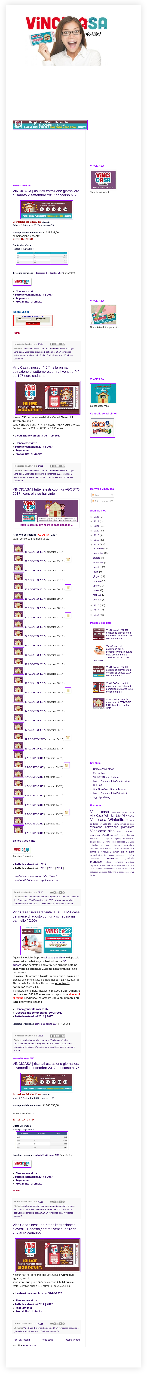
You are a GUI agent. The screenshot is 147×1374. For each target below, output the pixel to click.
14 (26, 711)
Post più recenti (21, 1339)
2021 (97, 525)
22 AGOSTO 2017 (35, 636)
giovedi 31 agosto (44, 1023)
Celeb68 (97, 785)
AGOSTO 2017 (36, 683)
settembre (98, 562)
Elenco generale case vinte (32, 1009)
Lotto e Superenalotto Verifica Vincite (112, 781)
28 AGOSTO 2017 (35, 580)
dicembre (98, 548)
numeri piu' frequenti (123, 852)
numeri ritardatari (98, 855)
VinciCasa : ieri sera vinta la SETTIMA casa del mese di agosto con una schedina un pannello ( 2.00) (46, 916)
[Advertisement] (73, 93)
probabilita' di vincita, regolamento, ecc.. (38, 880)
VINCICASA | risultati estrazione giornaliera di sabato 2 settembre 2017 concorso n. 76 (46, 193)
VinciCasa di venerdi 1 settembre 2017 (43, 474)
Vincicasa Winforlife (64, 903)
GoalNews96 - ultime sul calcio (109, 789)
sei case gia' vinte (54, 957)
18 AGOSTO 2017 (35, 673)
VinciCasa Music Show (123, 812)
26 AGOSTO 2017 (35, 598)
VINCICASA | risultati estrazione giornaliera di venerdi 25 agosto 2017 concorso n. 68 (118, 671)
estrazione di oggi (99, 845)
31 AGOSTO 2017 (35, 551)
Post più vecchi (72, 1339)
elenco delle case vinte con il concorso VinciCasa (112, 842)
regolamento (95, 865)
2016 (43, 868)
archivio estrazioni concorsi (36, 348)
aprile (96, 585)
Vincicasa (65, 1040)
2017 (60, 273)
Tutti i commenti (101, 501)
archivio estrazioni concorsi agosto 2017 (42, 896)
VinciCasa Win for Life (105, 815)
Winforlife (121, 831)
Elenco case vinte (26, 291)
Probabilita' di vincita (28, 301)
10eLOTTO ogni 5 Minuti (106, 777)
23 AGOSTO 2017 (35, 626)
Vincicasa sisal (56, 355)
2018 (97, 539)
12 (26, 729)
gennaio (97, 599)
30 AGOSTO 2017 (35, 561)
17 (26, 683)
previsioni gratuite (120, 858)
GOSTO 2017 (37, 664)
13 (26, 720)
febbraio (97, 594)
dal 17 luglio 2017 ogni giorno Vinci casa (116, 838)
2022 (97, 521)
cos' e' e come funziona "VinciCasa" (36, 876)
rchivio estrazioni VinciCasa (120, 862)
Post (95, 495)
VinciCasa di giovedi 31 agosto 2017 (40, 1328)
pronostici (96, 861)
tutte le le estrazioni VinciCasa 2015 (110, 869)
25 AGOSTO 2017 (35, 608)
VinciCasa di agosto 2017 (41, 900)
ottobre (97, 557)
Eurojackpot (99, 773)
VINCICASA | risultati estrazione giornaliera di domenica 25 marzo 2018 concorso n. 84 (119, 687)
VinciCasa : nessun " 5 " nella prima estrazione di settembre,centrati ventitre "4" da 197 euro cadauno (46, 371)
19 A (27, 664)
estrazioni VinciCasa (100, 852)
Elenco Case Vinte (24, 840)
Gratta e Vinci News (103, 769)
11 (26, 739)
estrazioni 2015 (112, 848)
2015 (51, 868)
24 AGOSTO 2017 (35, 617)
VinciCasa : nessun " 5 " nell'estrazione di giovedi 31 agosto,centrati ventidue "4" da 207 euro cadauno (45, 1229)
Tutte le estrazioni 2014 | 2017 (34, 294)
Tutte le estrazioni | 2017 (30, 864)
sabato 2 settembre (45, 1155)
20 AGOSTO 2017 (35, 654)
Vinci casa (19, 352)
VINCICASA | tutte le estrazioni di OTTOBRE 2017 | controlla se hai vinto (118, 703)
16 (26, 692)
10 (26, 748)
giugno (97, 576)
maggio (97, 581)
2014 (59, 868)
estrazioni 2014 (97, 848)
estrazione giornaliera (123, 845)
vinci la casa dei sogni (122, 872)
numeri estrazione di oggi (62, 348)
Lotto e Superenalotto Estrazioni (110, 793)
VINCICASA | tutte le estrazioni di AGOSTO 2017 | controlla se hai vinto (46, 491)
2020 (97, 530)
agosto (97, 567)
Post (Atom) (29, 1345)
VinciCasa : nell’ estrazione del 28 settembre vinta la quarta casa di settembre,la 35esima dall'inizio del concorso (112, 653)
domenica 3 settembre (47, 273)
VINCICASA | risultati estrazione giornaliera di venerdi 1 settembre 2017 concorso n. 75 (46, 1066)
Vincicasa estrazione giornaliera (112, 827)
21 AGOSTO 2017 (35, 645)
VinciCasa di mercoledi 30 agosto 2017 (32, 1043)
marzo (96, 590)
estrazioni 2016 (127, 848)
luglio (96, 571)
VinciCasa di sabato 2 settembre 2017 (43, 352)
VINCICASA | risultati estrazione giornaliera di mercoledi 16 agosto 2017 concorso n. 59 (120, 634)
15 (26, 701)
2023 (97, 516)
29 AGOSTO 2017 (35, 570)
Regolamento (23, 298)
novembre (98, 553)
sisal (104, 865)
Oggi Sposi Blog (101, 797)
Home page (47, 1339)
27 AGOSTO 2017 (35, 589)
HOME (16, 333)
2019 (97, 535)
